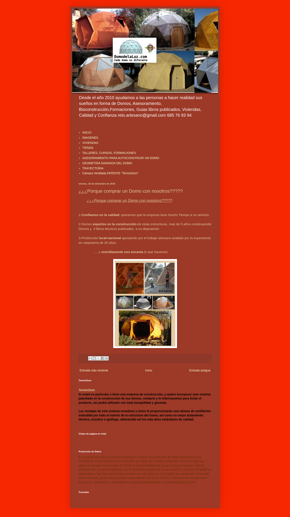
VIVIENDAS (90, 143)
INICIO (87, 132)
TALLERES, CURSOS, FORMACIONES (109, 153)
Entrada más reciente (94, 370)
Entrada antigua (199, 370)
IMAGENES (90, 137)
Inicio (148, 370)
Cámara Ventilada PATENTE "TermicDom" (110, 173)
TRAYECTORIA (92, 168)
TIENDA (87, 147)
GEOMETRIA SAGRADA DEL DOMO (107, 163)
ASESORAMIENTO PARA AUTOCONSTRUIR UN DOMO (120, 158)
